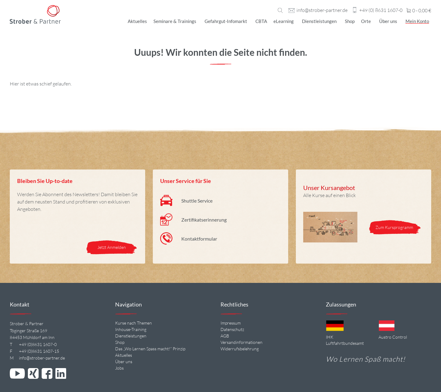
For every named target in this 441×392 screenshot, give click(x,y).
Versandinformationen (241, 342)
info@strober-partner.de (322, 10)
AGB (225, 335)
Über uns (388, 21)
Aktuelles (137, 21)
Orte (366, 21)
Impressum (231, 322)
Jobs (119, 368)
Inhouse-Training (130, 329)
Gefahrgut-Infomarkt (226, 21)
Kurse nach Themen (133, 322)
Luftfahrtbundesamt (345, 343)
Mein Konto (417, 21)
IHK (329, 337)
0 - (418, 11)
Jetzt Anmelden (111, 247)
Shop (350, 21)
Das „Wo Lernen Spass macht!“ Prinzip (150, 348)
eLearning (283, 21)
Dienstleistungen (319, 21)
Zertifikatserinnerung (204, 220)
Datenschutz (232, 329)
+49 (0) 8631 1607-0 (380, 10)
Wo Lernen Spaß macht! (365, 359)
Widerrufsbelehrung (240, 348)
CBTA (261, 21)
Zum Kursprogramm (394, 227)
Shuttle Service (197, 201)
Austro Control (393, 337)
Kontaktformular (199, 239)
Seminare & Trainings (174, 21)
